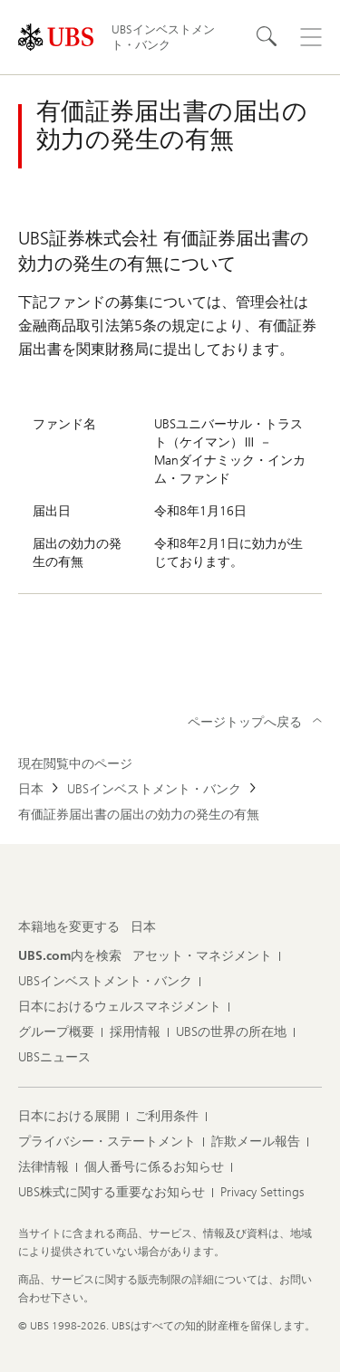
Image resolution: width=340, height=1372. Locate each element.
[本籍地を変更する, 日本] (143, 927)
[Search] (267, 37)
